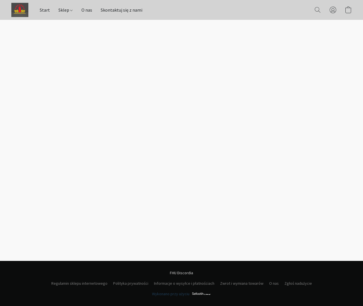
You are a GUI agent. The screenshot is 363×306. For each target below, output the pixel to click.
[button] (19, 10)
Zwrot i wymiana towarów (241, 283)
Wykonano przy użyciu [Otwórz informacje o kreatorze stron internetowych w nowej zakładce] (181, 294)
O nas (86, 10)
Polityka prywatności (130, 283)
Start (45, 10)
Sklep (65, 10)
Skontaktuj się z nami (121, 10)
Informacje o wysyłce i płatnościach (184, 283)
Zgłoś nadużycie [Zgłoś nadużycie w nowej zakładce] (298, 283)
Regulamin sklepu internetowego (79, 283)
